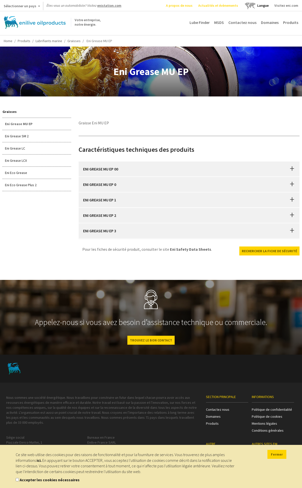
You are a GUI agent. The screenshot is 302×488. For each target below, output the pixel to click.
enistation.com (109, 5)
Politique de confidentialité (272, 409)
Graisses (74, 41)
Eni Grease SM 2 (17, 136)
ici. (39, 460)
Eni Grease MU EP (19, 124)
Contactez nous (242, 22)
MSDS (219, 22)
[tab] (189, 169)
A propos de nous (179, 5)
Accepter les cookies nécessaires (50, 479)
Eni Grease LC (15, 148)
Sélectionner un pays (22, 7)
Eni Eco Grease (16, 172)
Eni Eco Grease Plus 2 (21, 185)
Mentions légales (264, 423)
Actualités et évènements (218, 5)
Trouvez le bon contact (151, 340)
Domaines (270, 22)
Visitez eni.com (286, 5)
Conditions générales (268, 430)
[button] (292, 169)
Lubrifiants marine (49, 41)
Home (8, 41)
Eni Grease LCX (16, 160)
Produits (290, 22)
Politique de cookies (267, 416)
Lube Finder (200, 22)
